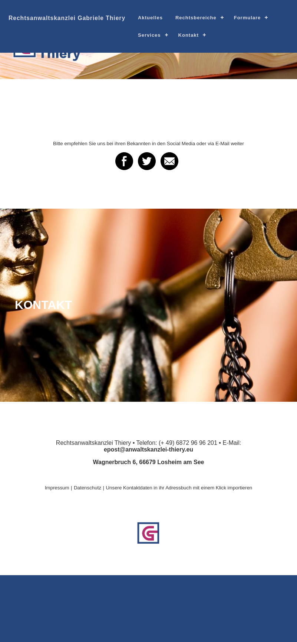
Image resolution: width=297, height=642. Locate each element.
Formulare (247, 17)
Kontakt (188, 35)
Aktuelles (150, 17)
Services (149, 35)
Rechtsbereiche (196, 17)
